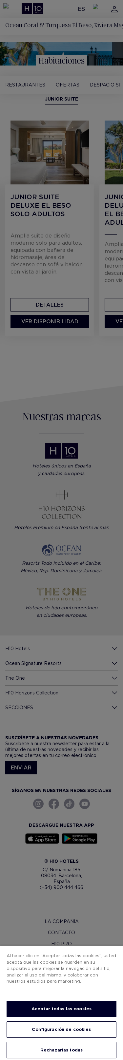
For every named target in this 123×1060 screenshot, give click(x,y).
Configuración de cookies (61, 1029)
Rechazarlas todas (61, 1050)
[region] (61, 1002)
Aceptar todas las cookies (61, 1008)
